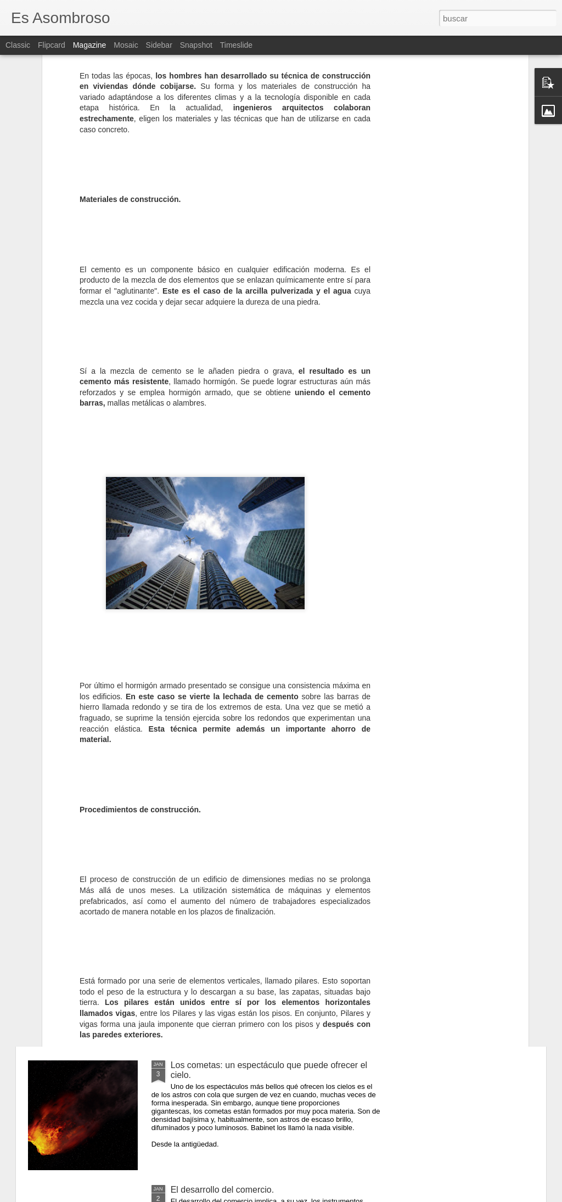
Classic (17, 45)
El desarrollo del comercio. (222, 1189)
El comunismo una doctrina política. (240, 816)
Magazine (89, 45)
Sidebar (159, 45)
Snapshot (196, 45)
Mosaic (126, 45)
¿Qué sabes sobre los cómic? (229, 940)
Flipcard (51, 45)
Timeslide (236, 45)
